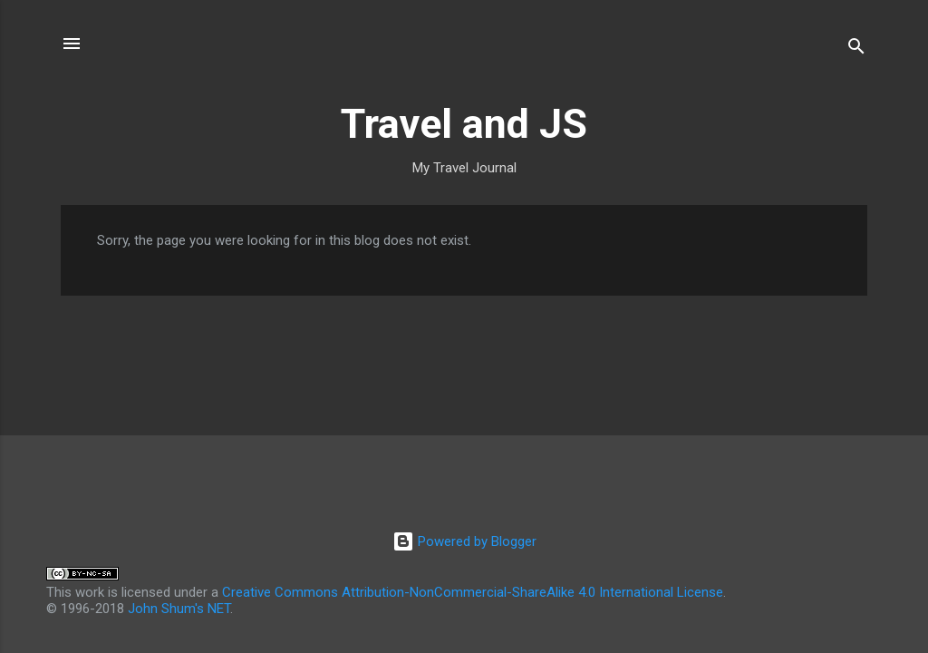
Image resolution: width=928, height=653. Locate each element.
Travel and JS (464, 124)
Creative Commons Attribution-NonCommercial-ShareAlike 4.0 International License (472, 592)
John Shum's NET (179, 608)
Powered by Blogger (464, 541)
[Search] (856, 49)
